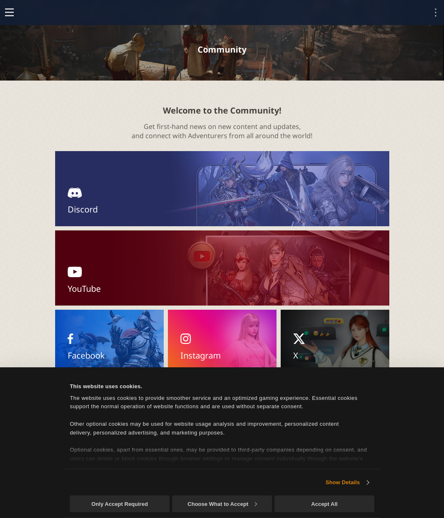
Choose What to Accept (222, 504)
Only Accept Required (119, 504)
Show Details (342, 482)
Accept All (324, 504)
